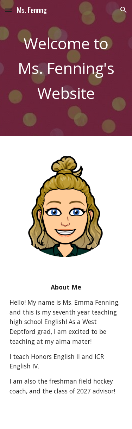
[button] (8, 9)
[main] (66, 68)
